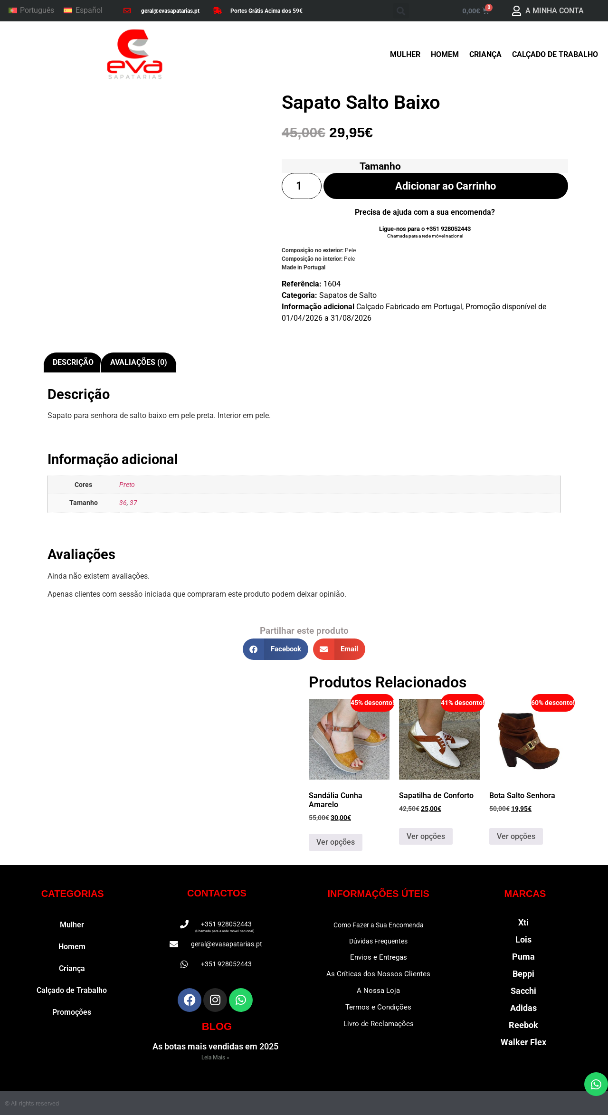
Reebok (523, 1025)
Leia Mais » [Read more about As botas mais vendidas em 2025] (215, 1057)
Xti (523, 922)
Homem (445, 54)
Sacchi (523, 991)
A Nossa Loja (378, 990)
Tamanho (380, 166)
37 (133, 503)
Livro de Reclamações (378, 1024)
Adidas (523, 1008)
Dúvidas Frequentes (378, 941)
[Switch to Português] (31, 11)
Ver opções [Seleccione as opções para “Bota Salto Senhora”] (516, 836)
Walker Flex (523, 1042)
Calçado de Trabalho (555, 54)
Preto (127, 485)
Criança (485, 54)
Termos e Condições (378, 1007)
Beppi (523, 974)
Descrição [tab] (73, 362)
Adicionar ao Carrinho (446, 186)
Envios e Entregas (378, 957)
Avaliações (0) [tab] (138, 362)
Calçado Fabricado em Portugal (409, 307)
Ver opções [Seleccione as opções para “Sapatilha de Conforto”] (426, 836)
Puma (523, 957)
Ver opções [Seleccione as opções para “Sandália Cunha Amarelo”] (335, 842)
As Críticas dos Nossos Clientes (378, 974)
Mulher (405, 54)
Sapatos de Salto (348, 296)
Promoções (71, 1012)
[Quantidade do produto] (302, 186)
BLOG (217, 1026)
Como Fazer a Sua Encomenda (378, 925)
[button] (401, 11)
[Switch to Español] (83, 11)
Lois (523, 939)
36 (123, 503)
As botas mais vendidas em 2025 (215, 1046)
